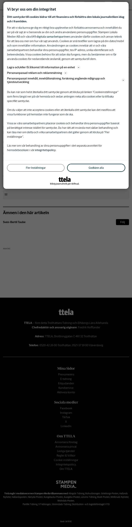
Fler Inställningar (36, 167)
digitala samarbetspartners (53, 36)
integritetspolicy (45, 150)
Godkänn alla (96, 167)
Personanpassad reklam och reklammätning (37, 73)
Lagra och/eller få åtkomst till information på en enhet (43, 67)
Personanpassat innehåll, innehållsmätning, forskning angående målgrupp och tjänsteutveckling (66, 80)
